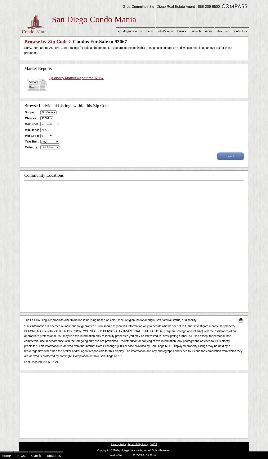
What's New (165, 31)
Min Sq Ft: (32, 135)
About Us (222, 31)
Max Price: (32, 124)
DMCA (153, 444)
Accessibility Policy (138, 444)
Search (196, 31)
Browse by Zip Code (46, 41)
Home (6, 456)
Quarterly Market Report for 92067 (76, 78)
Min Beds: (32, 130)
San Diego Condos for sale (135, 31)
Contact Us (240, 31)
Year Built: (32, 141)
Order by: (31, 147)
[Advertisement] (134, 404)
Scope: (30, 112)
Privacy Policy (118, 444)
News (209, 31)
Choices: (31, 118)
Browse (182, 31)
